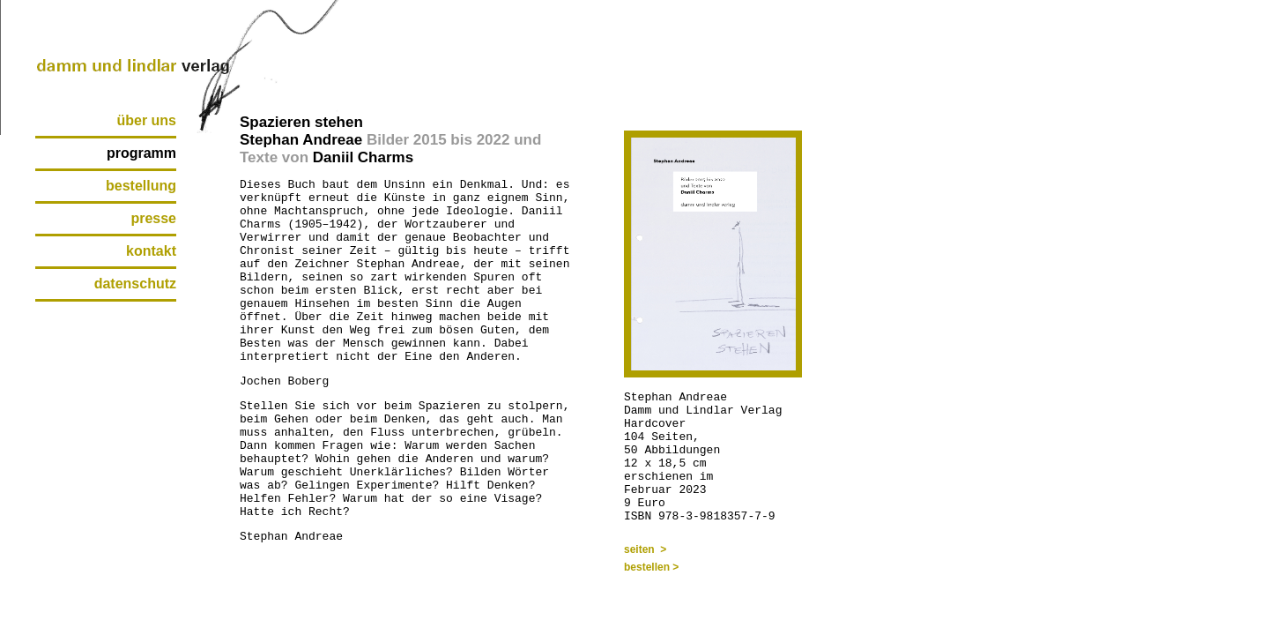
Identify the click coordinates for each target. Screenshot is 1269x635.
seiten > (645, 549)
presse (153, 218)
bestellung (141, 185)
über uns (146, 120)
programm (141, 153)
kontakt (151, 250)
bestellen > (651, 567)
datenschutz (135, 283)
